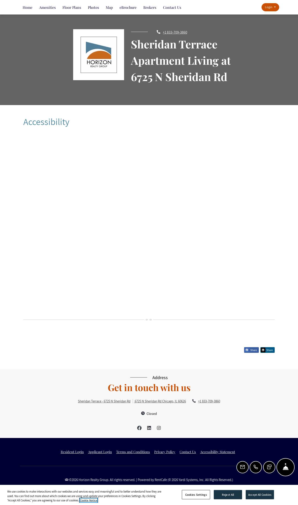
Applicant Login (100, 452)
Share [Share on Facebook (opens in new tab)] (251, 350)
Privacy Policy (164, 452)
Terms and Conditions (133, 452)
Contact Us (172, 7)
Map (109, 7)
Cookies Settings (196, 494)
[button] (270, 7)
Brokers (149, 7)
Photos (93, 7)
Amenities (47, 7)
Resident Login (72, 452)
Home (27, 7)
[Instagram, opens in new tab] (158, 428)
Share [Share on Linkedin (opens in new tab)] (267, 350)
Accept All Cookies (260, 494)
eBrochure (128, 7)
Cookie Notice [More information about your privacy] (88, 500)
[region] (149, 495)
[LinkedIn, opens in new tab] (149, 428)
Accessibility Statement (217, 452)
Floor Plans (71, 7)
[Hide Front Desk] (285, 467)
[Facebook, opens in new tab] (139, 428)
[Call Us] (256, 467)
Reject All (228, 494)
